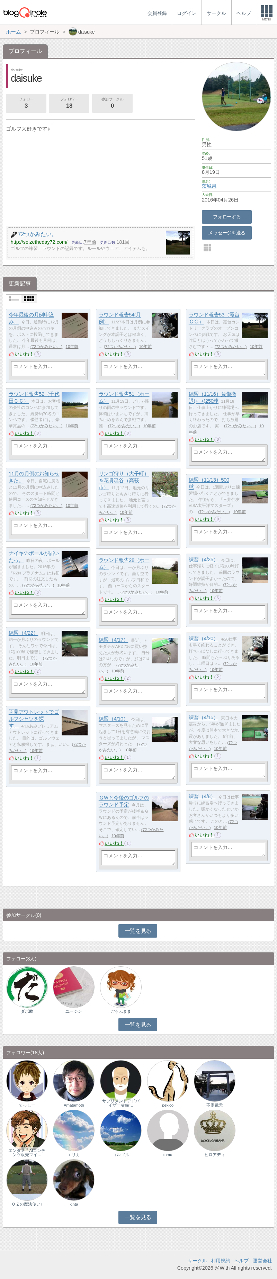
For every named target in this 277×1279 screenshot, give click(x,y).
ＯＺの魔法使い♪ (27, 1204)
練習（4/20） (203, 639)
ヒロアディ (214, 1155)
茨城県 (209, 186)
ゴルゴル (121, 1155)
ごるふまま (120, 1011)
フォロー (26, 103)
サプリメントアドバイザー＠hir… (121, 1103)
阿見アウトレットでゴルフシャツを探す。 (34, 718)
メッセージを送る (226, 232)
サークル (197, 1260)
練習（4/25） (203, 560)
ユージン (73, 1011)
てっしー (27, 1105)
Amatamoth (74, 1105)
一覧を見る (138, 931)
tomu (167, 1155)
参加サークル (112, 103)
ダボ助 (27, 1011)
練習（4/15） (203, 718)
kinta (74, 1204)
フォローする (227, 217)
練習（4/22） (23, 633)
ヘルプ (241, 1260)
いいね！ (24, 354)
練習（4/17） (113, 640)
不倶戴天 (214, 1105)
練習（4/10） (113, 719)
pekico (167, 1105)
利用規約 (220, 1260)
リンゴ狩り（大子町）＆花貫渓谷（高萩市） (124, 480)
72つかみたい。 (46, 347)
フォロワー (69, 103)
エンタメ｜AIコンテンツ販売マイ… (26, 1152)
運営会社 (262, 1260)
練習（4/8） (202, 796)
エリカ (74, 1155)
